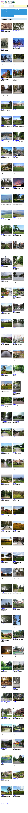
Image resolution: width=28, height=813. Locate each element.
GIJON (14, 62)
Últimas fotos (4, 9)
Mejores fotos (18, 9)
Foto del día (17, 14)
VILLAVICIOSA (4, 655)
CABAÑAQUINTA (16, 655)
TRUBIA (2, 296)
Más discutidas (4, 11)
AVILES (2, 30)
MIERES (14, 78)
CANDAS (3, 608)
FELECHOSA (4, 748)
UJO (14, 748)
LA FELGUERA (16, 281)
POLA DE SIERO (16, 47)
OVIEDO (2, 78)
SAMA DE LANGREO (5, 701)
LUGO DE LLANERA (5, 717)
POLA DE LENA (16, 30)
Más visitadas (18, 11)
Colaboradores (4, 16)
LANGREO (3, 49)
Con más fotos (4, 14)
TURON (14, 688)
